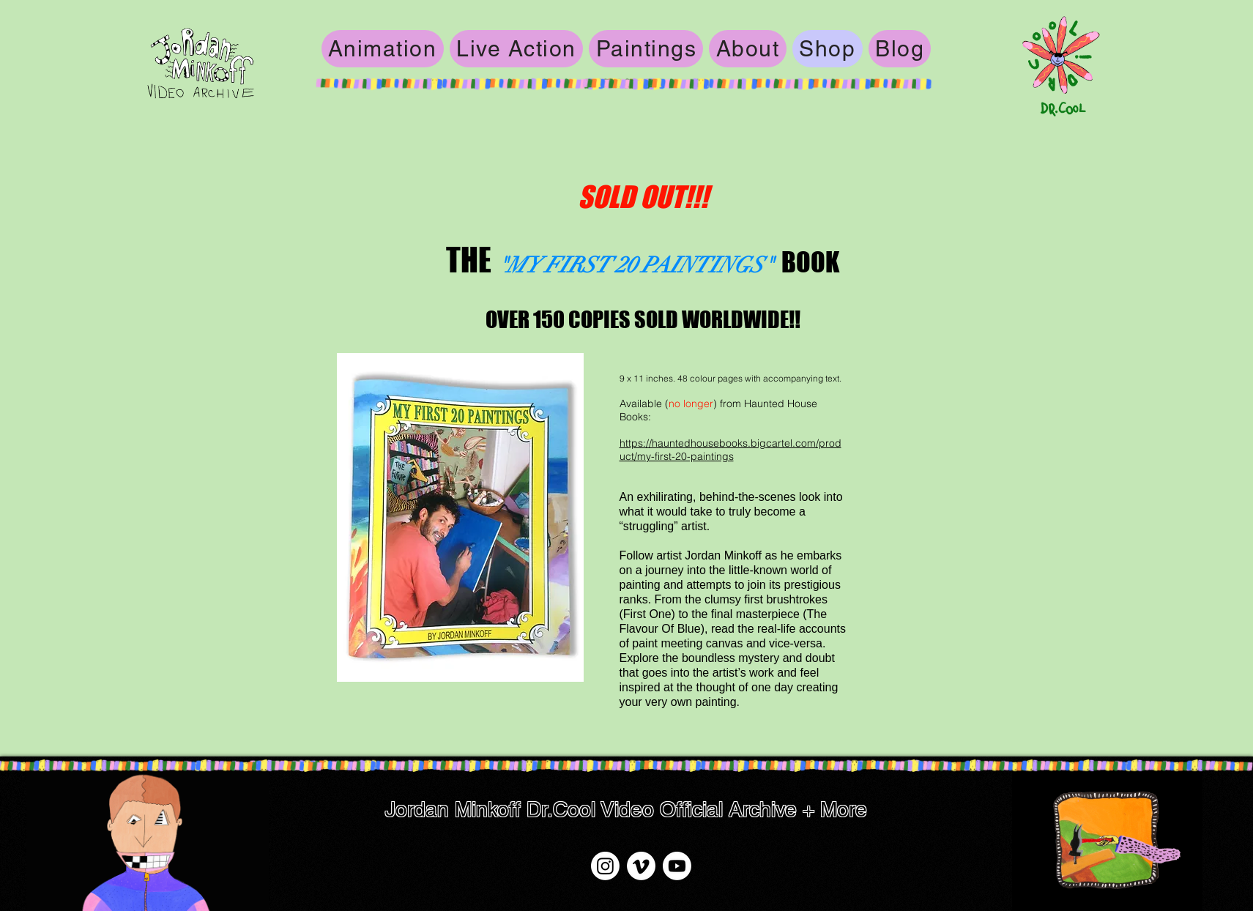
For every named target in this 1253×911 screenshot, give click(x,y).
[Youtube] (677, 866)
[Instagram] (605, 866)
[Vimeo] (641, 866)
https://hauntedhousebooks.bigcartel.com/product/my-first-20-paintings (730, 449)
